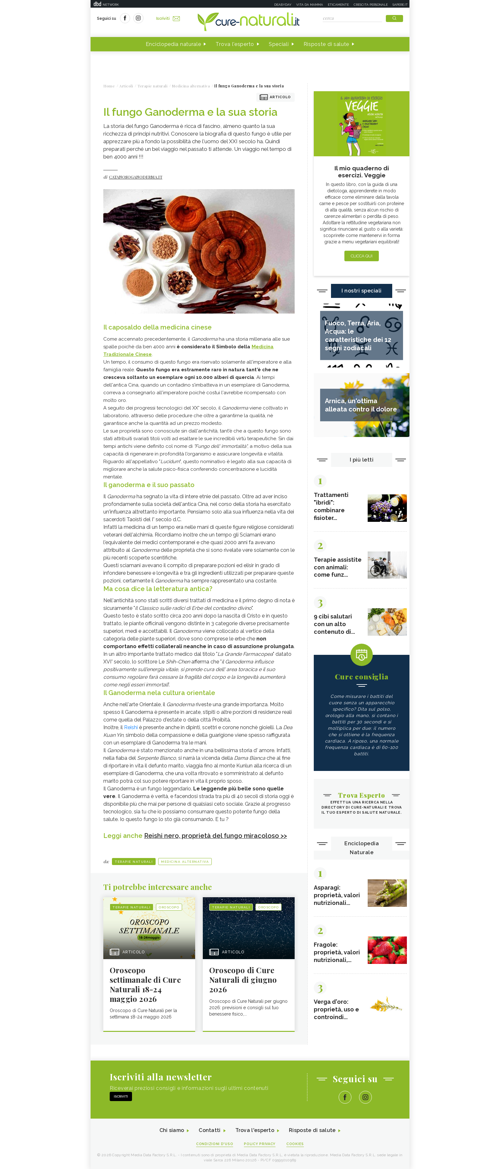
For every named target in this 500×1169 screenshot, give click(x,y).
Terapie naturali (134, 861)
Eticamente (338, 4)
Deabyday (282, 4)
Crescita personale (371, 4)
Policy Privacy (260, 1144)
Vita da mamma (309, 4)
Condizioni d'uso (214, 1144)
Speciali (279, 44)
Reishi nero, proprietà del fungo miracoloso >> (215, 836)
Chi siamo (171, 1131)
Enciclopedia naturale (173, 44)
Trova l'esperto (235, 44)
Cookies (296, 1144)
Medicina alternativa (185, 861)
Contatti (209, 1131)
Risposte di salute (326, 44)
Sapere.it (400, 4)
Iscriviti (168, 18)
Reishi (131, 727)
